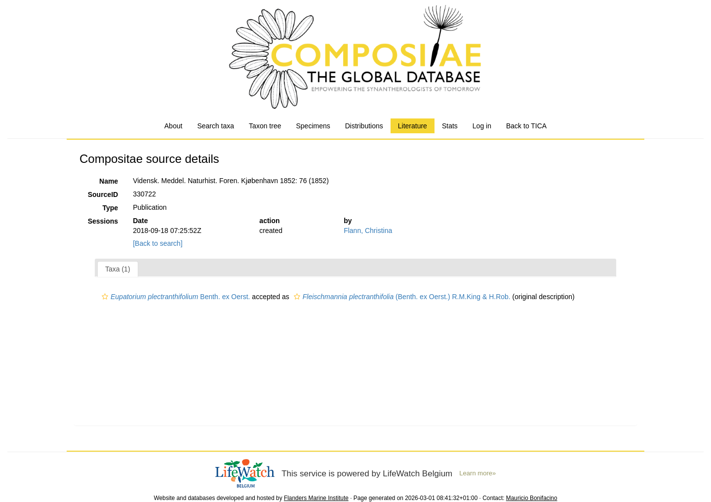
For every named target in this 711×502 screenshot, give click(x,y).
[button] (105, 296)
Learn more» (477, 473)
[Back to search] (157, 243)
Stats (450, 126)
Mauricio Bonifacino (531, 498)
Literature (412, 126)
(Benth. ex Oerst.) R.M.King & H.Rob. (401, 297)
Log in (482, 126)
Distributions (364, 126)
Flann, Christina (368, 230)
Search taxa (215, 126)
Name (108, 181)
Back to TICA (526, 126)
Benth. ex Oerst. (174, 297)
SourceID (103, 194)
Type (110, 208)
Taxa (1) (117, 269)
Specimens (313, 126)
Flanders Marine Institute (316, 498)
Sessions (103, 221)
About (173, 126)
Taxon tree (265, 126)
